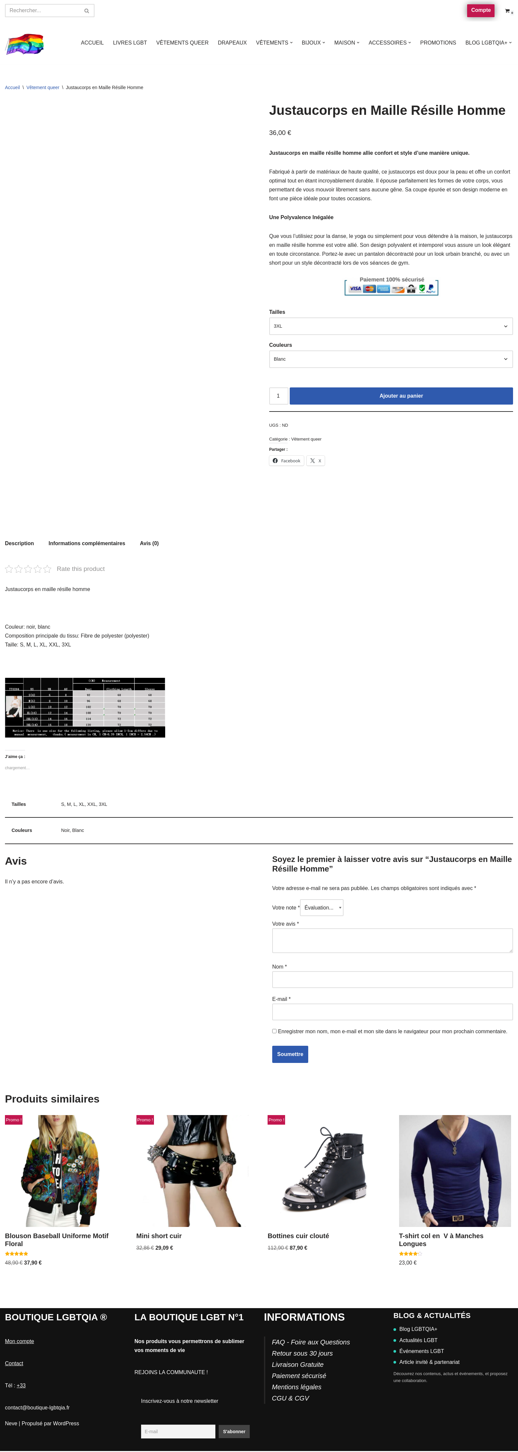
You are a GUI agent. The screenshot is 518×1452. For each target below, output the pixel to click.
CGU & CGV (290, 1399)
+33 (21, 1386)
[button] (290, 42)
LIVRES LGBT (129, 43)
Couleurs (280, 345)
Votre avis (285, 924)
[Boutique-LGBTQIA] (25, 42)
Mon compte (19, 1342)
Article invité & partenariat (426, 1363)
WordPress (66, 1424)
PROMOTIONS (438, 43)
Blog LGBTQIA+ (415, 1330)
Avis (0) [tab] (149, 543)
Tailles (277, 312)
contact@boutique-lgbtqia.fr (37, 1409)
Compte (481, 10)
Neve (11, 1424)
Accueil (12, 87)
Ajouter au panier (401, 396)
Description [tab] (19, 543)
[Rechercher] (42, 10)
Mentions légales (296, 1388)
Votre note (286, 908)
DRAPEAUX (231, 43)
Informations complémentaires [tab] (87, 543)
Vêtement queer (42, 87)
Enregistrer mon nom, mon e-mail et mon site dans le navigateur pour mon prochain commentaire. (392, 1032)
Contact (14, 1364)
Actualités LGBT (415, 1341)
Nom (279, 967)
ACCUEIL (91, 43)
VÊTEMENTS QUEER (181, 43)
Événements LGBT (418, 1352)
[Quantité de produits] (278, 396)
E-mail (281, 1000)
